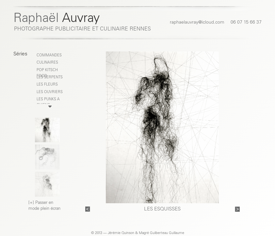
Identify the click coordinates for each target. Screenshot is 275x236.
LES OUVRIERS (50, 92)
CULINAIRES (47, 63)
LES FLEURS (47, 85)
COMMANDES (49, 55)
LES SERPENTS (50, 77)
